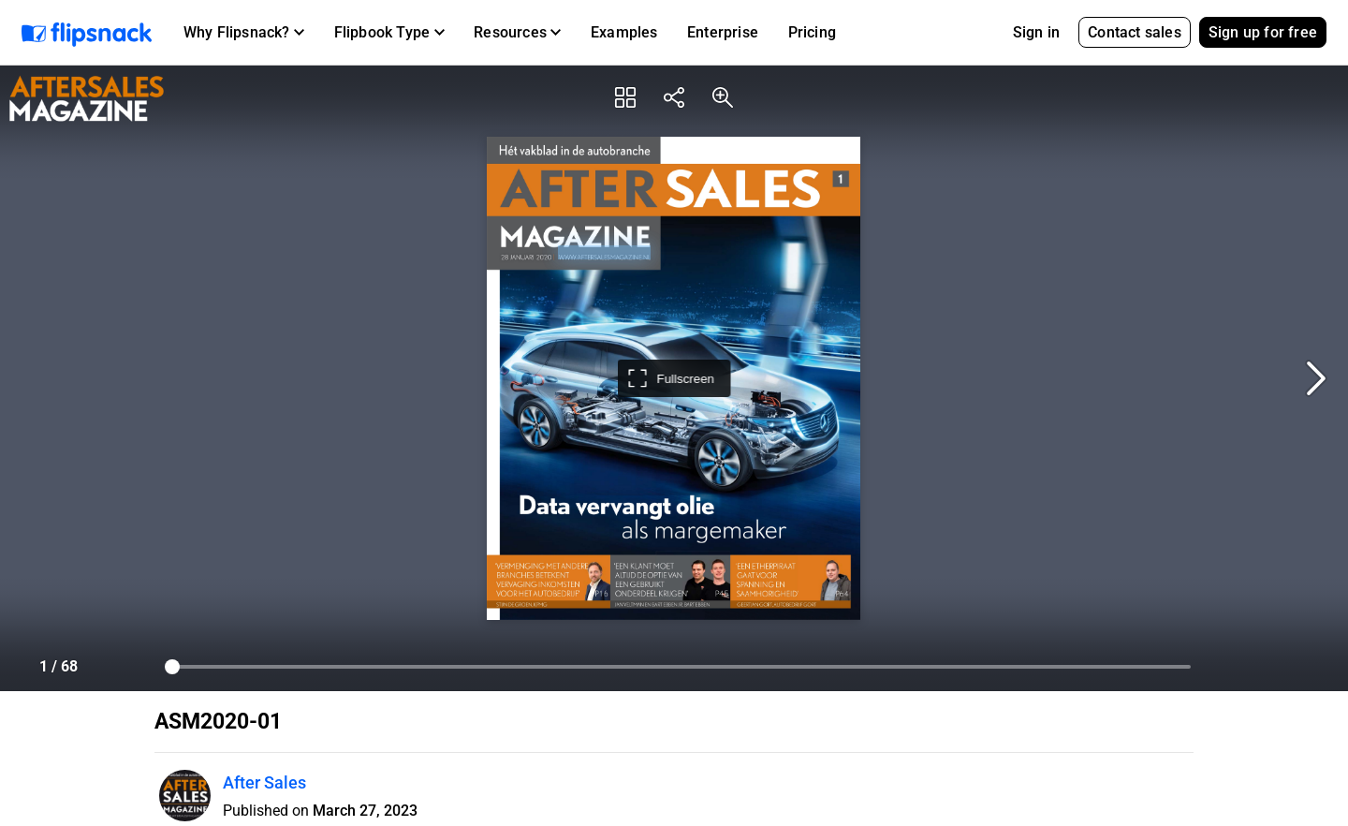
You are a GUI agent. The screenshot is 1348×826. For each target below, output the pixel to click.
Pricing (812, 32)
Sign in (1036, 32)
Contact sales (1134, 32)
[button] (243, 33)
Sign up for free (1263, 32)
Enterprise (722, 32)
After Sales (264, 782)
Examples (624, 32)
